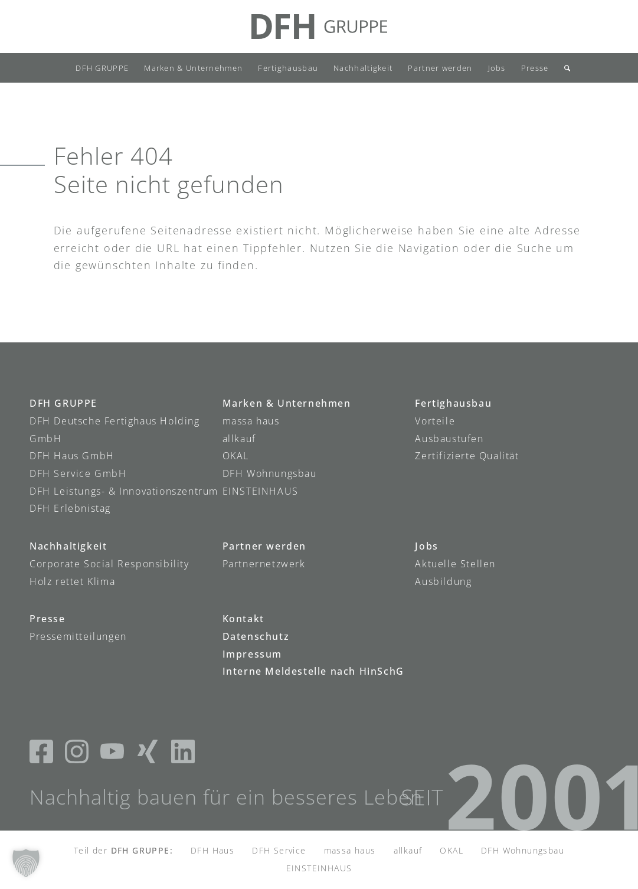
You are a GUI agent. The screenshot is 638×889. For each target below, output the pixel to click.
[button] (26, 863)
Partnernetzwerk (264, 563)
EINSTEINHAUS (261, 491)
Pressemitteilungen (78, 636)
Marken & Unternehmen (287, 403)
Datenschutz (256, 636)
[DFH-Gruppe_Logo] (319, 26)
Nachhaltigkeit (68, 546)
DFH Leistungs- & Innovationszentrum (124, 491)
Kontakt (243, 618)
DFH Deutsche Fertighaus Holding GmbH (115, 429)
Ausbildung (443, 581)
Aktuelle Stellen (455, 563)
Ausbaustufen (449, 438)
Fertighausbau (453, 403)
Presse (48, 618)
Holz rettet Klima (72, 581)
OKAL (236, 455)
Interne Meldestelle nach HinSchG (313, 671)
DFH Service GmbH (78, 473)
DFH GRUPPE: (142, 850)
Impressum (252, 654)
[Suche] (563, 68)
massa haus (251, 420)
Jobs (426, 546)
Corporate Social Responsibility (109, 563)
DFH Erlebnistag (70, 508)
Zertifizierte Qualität (467, 455)
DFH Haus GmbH (72, 455)
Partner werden (264, 546)
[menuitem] (102, 68)
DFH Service (279, 850)
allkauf (239, 438)
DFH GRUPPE (63, 403)
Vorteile (435, 420)
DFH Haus (212, 850)
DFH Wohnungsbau (270, 473)
